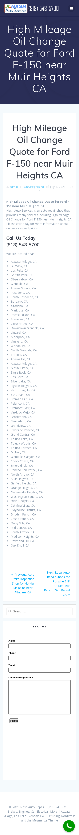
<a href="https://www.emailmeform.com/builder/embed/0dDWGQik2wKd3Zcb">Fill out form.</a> (39, 704)
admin (13, 187)
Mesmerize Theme (45, 820)
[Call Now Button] (69, 826)
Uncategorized (34, 187)
